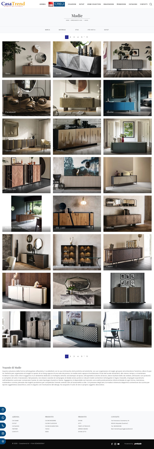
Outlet (81, 4)
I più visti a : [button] (92, 30)
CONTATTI (15, 431)
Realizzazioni (109, 4)
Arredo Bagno (83, 429)
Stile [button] (77, 30)
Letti (79, 423)
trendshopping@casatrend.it (123, 429)
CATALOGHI (15, 426)
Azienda (43, 4)
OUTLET (14, 423)
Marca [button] (47, 30)
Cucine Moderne (50, 420)
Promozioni (121, 4)
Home (67, 20)
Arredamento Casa (76, 20)
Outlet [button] (106, 30)
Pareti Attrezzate (84, 426)
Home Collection (94, 4)
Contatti (144, 4)
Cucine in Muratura (51, 426)
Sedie (47, 431)
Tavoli (47, 429)
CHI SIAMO (15, 420)
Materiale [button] (62, 30)
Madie (86, 20)
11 (87, 37)
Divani (80, 420)
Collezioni (72, 4)
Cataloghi (133, 4)
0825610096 (117, 426)
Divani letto (82, 431)
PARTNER (15, 429)
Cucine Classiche (51, 423)
